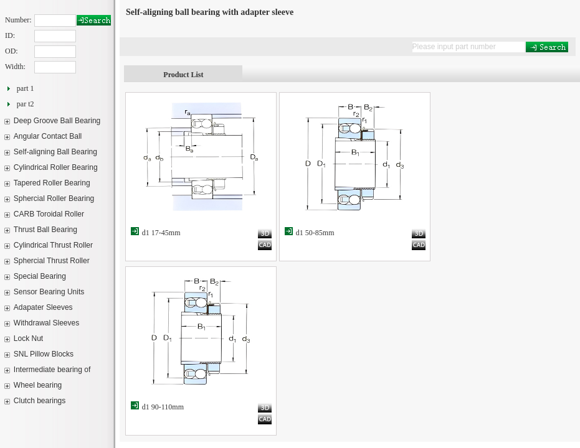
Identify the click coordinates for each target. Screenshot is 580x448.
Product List (183, 74)
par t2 (25, 104)
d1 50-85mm (315, 232)
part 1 (25, 88)
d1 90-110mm (163, 407)
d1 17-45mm (161, 232)
